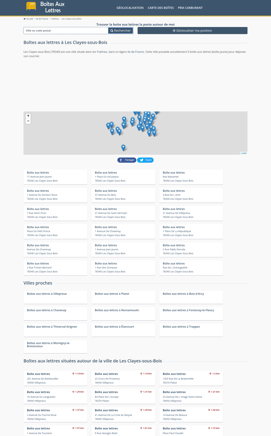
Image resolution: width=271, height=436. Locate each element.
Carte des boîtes (161, 8)
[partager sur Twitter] (145, 159)
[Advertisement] (135, 84)
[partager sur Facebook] (127, 159)
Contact (73, 430)
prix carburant (190, 8)
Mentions (83, 430)
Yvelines (102, 51)
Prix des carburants (144, 414)
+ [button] (28, 116)
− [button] (28, 121)
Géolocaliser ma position (192, 30)
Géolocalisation (130, 8)
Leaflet (244, 153)
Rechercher (120, 30)
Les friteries (140, 419)
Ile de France (136, 51)
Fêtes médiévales (199, 419)
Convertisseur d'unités (202, 414)
